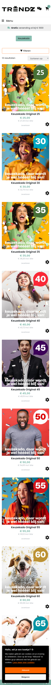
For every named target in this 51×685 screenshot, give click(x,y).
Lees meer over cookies (23, 662)
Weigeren (25, 677)
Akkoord (25, 670)
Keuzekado (24, 38)
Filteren (25, 50)
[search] (31, 8)
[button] (47, 124)
